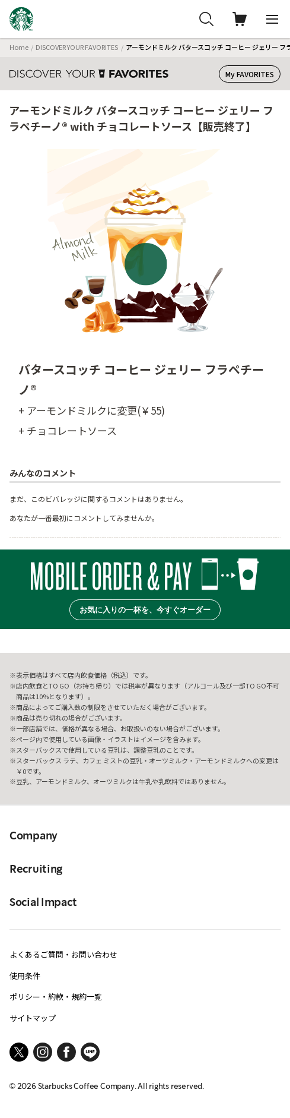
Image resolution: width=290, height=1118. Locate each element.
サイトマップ (32, 1018)
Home (18, 47)
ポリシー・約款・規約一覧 (55, 996)
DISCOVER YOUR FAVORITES (77, 47)
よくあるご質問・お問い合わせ (63, 954)
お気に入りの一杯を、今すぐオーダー (145, 609)
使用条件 (24, 975)
